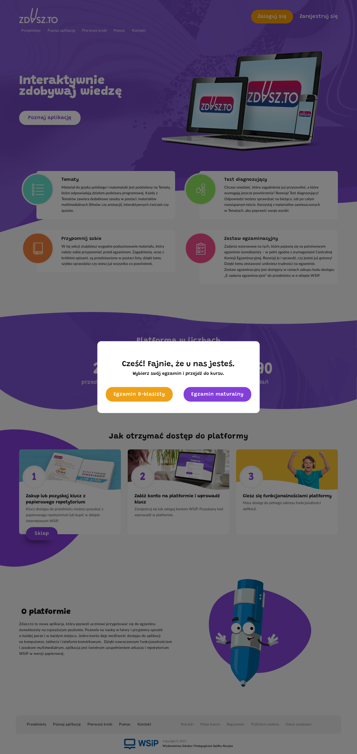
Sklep (42, 533)
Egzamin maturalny (217, 394)
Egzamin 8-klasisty (139, 394)
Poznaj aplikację (49, 117)
